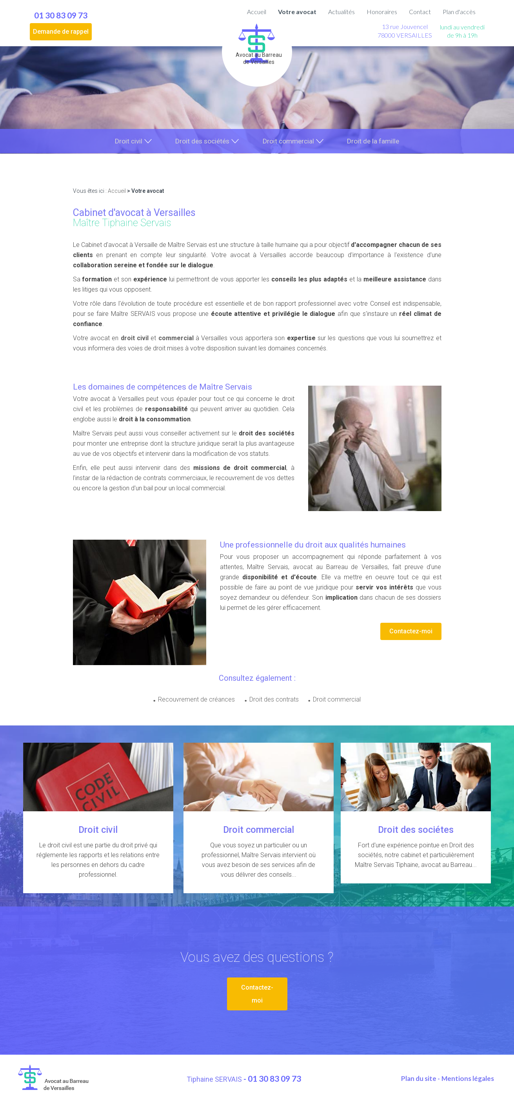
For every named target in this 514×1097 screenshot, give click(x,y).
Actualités (341, 11)
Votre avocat (297, 11)
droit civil (135, 339)
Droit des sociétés (201, 141)
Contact (420, 11)
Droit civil (126, 141)
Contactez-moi (410, 632)
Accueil (256, 11)
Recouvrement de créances (193, 700)
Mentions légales (467, 1076)
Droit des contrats (274, 700)
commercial (176, 339)
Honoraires (382, 11)
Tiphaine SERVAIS (215, 1077)
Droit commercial (289, 141)
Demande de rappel (61, 31)
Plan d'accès (459, 11)
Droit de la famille (375, 141)
